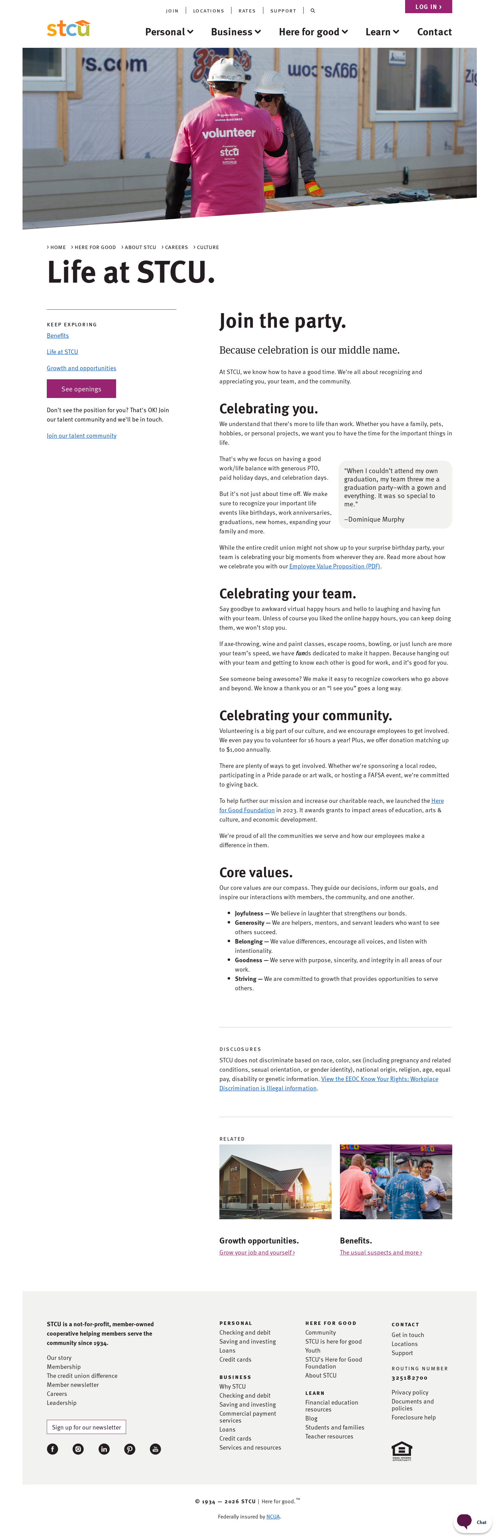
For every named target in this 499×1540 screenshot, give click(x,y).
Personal (165, 31)
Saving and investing (247, 1341)
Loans (227, 1350)
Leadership (62, 1402)
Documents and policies (413, 1404)
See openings (81, 388)
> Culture (206, 246)
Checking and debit (245, 1332)
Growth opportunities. (259, 1240)
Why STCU (232, 1386)
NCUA (273, 1516)
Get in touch (408, 1334)
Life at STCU (62, 351)
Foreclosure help (414, 1417)
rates (247, 10)
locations (209, 10)
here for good (331, 1322)
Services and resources (250, 1447)
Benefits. (356, 1240)
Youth (313, 1350)
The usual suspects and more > (381, 1252)
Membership (64, 1366)
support (283, 10)
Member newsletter (73, 1384)
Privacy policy (410, 1392)
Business (232, 31)
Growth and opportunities (81, 367)
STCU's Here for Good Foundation (333, 1363)
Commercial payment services (247, 1417)
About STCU (320, 1375)
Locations (405, 1343)
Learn (378, 31)
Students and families (335, 1427)
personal (235, 1322)
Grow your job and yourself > (257, 1252)
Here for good (309, 31)
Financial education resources (331, 1406)
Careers (57, 1393)
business (235, 1376)
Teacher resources (329, 1436)
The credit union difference (82, 1375)
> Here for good (93, 246)
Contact (434, 31)
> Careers (174, 246)
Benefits (58, 335)
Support (402, 1352)
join (172, 10)
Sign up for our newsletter (86, 1427)
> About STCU (138, 246)
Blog (311, 1418)
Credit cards (235, 1359)
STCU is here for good (333, 1341)
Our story (59, 1357)
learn (315, 1392)
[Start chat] (472, 1522)
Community (320, 1332)
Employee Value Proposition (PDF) (334, 565)
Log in (428, 6)
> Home (56, 246)
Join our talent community (81, 435)
